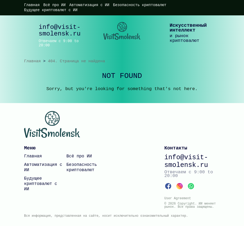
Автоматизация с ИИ (89, 5)
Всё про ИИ (54, 5)
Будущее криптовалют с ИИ (51, 10)
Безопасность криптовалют (139, 5)
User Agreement (177, 198)
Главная (32, 5)
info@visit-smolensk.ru (59, 30)
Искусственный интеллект (188, 28)
